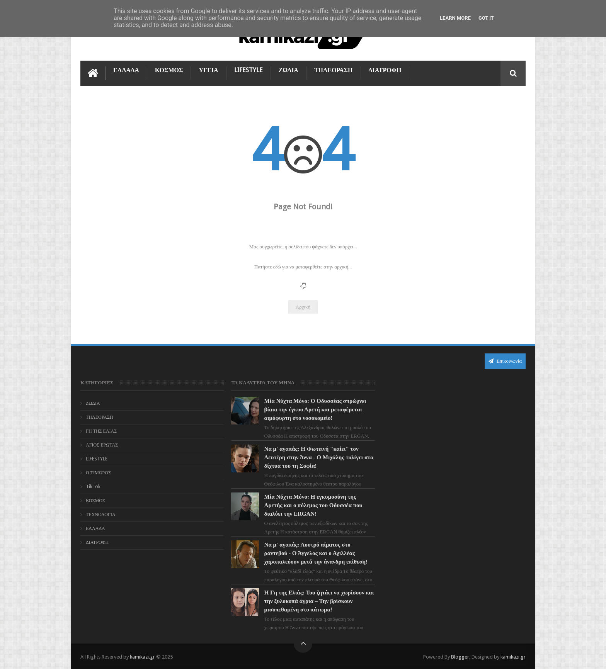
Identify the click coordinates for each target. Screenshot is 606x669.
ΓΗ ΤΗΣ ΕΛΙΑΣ (101, 431)
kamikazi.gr (142, 657)
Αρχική (303, 307)
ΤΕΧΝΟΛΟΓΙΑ (101, 514)
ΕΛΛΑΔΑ (126, 70)
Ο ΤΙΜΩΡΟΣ (98, 472)
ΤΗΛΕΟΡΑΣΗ (333, 70)
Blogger (460, 657)
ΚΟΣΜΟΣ (169, 70)
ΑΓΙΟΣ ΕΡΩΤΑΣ (102, 445)
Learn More (455, 18)
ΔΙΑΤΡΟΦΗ (385, 70)
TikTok (93, 486)
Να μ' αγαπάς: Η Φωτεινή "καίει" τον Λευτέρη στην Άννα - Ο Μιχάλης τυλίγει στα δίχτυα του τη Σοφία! (319, 457)
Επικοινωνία (505, 361)
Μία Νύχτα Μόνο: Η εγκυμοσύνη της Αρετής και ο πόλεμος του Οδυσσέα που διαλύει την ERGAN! (313, 505)
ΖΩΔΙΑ (288, 70)
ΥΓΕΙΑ (208, 70)
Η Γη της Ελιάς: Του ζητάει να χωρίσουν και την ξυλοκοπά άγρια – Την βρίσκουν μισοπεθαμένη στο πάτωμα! (319, 601)
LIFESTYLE (248, 70)
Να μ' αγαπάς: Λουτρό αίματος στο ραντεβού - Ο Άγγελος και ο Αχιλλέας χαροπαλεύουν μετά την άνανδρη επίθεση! (316, 553)
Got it (486, 18)
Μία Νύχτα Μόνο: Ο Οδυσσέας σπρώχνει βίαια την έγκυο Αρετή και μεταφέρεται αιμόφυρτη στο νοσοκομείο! (315, 409)
